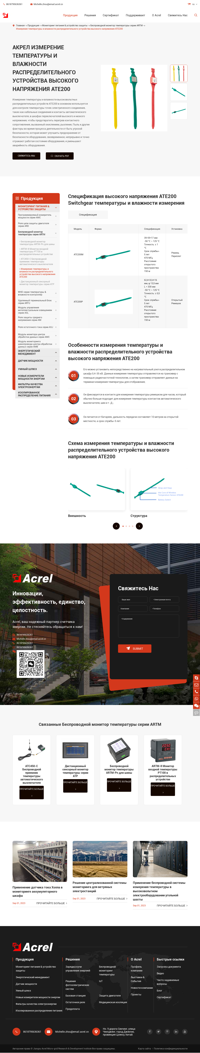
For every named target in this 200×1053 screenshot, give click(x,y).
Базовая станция (76, 995)
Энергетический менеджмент (29, 352)
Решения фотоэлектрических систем (77, 985)
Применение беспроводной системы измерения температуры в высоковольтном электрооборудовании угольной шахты (159, 891)
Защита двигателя (110, 995)
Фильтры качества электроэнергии (30, 386)
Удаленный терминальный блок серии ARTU (35, 301)
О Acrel (156, 15)
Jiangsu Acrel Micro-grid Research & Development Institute (62, 1048)
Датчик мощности (30, 360)
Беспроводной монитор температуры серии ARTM (116, 25)
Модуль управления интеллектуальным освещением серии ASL (35, 310)
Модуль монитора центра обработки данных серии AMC (34, 335)
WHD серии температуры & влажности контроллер (32, 293)
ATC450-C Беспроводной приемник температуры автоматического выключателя (36, 261)
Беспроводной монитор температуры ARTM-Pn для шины (37, 242)
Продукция (70, 15)
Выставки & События (137, 979)
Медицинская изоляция (113, 1002)
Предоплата (73, 1009)
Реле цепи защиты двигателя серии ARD (33, 224)
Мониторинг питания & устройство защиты (65, 25)
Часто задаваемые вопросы (168, 982)
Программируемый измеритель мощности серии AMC (34, 216)
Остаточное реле (75, 1002)
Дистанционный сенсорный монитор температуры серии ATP (36, 282)
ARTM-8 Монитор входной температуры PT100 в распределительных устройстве (36, 251)
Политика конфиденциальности (171, 1048)
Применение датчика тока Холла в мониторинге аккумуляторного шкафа (37, 892)
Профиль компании (136, 969)
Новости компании (142, 988)
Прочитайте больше (32, 792)
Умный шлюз (27, 368)
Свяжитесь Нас (178, 15)
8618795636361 (12, 4)
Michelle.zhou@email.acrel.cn (46, 4)
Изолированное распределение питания (34, 394)
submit (134, 648)
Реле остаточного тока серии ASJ (35, 327)
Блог (159, 990)
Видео (160, 973)
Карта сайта (144, 1048)
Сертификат (111, 15)
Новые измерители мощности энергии (31, 377)
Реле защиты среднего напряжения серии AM (30, 318)
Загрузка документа (169, 967)
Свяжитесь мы (26, 155)
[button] (116, 525)
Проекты (136, 994)
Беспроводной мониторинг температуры (107, 971)
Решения (90, 15)
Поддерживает (135, 15)
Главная (20, 25)
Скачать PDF (60, 155)
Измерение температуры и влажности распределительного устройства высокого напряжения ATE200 (69, 28)
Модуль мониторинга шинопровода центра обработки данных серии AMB (35, 344)
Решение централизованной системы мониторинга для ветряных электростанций (100, 887)
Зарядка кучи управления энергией (78, 969)
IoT (101, 981)
